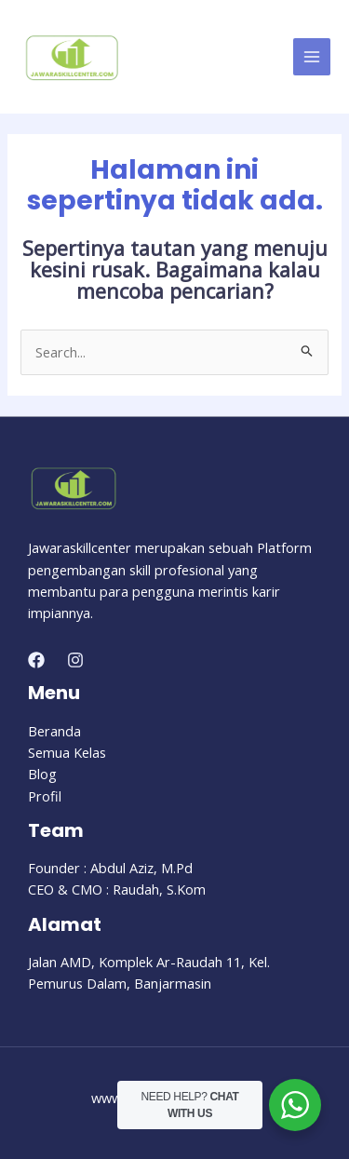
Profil (44, 796)
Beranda (54, 730)
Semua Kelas (67, 752)
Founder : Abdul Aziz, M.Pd (110, 867)
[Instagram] (75, 660)
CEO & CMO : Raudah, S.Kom (117, 889)
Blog (42, 773)
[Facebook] (36, 660)
